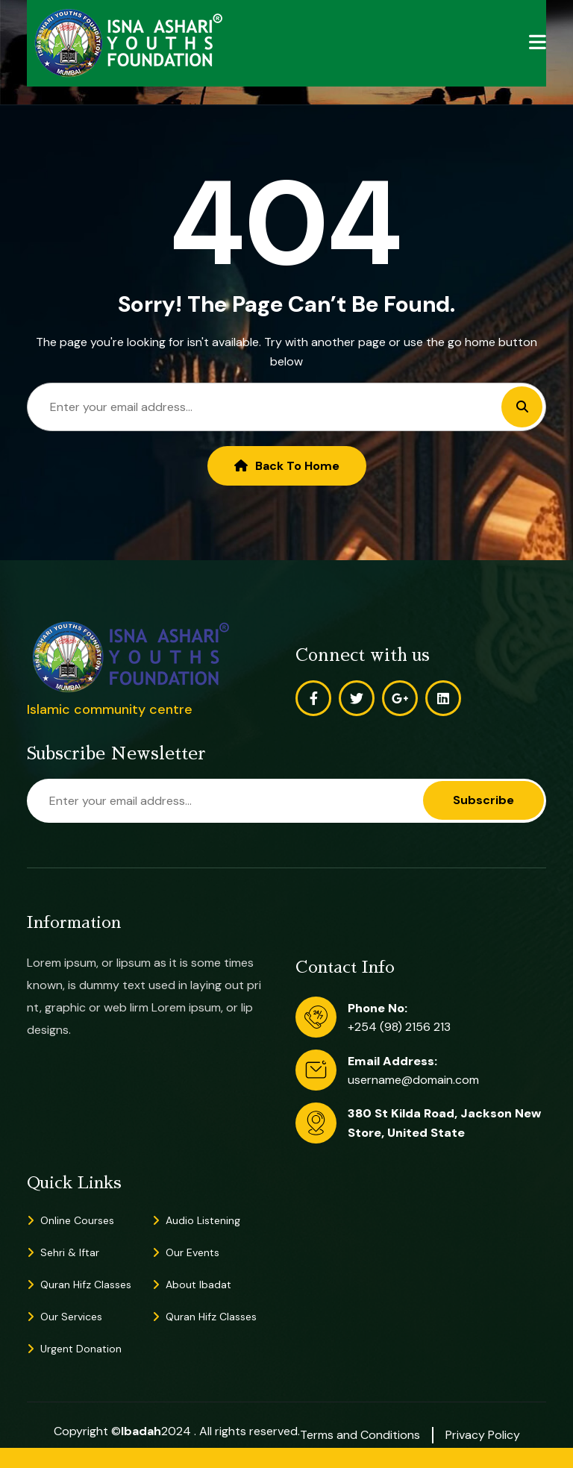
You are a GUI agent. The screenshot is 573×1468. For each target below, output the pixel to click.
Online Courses (77, 1220)
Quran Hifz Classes (85, 1284)
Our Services (71, 1316)
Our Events (192, 1252)
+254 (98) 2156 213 (399, 1027)
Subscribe (483, 800)
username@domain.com (413, 1080)
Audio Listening (203, 1220)
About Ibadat (198, 1284)
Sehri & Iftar (69, 1252)
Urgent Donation (81, 1348)
